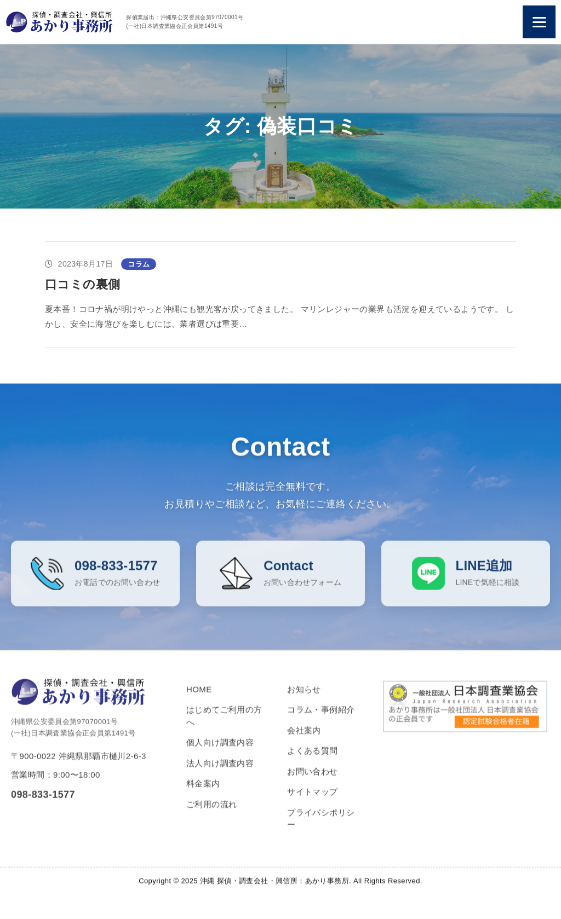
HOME (199, 702)
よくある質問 (312, 764)
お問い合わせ (312, 784)
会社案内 (304, 743)
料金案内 (203, 797)
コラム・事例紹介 (320, 723)
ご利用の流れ (211, 817)
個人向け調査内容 (220, 756)
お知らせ (304, 702)
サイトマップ (312, 805)
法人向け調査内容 (220, 776)
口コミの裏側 (82, 284)
